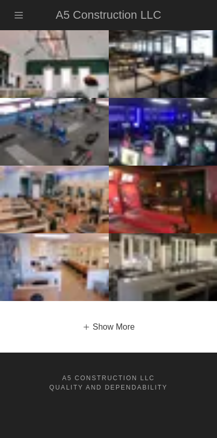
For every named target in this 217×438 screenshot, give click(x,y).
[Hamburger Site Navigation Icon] (22, 15)
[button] (108, 327)
